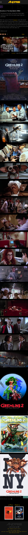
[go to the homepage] (14, 2)
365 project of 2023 (15, 532)
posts (11, 530)
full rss (19, 528)
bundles (14, 530)
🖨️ (11, 498)
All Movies (25, 497)
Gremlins (15, 19)
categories (12, 528)
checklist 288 (13, 531)
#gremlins (2, 496)
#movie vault (18, 496)
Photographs (19, 531)
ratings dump (8, 531)
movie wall (3, 531)
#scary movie (13, 496)
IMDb (23, 34)
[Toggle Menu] (1, 2)
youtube (13, 53)
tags (8, 528)
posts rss (15, 528)
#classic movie (7, 496)
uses (9, 530)
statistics (18, 530)
